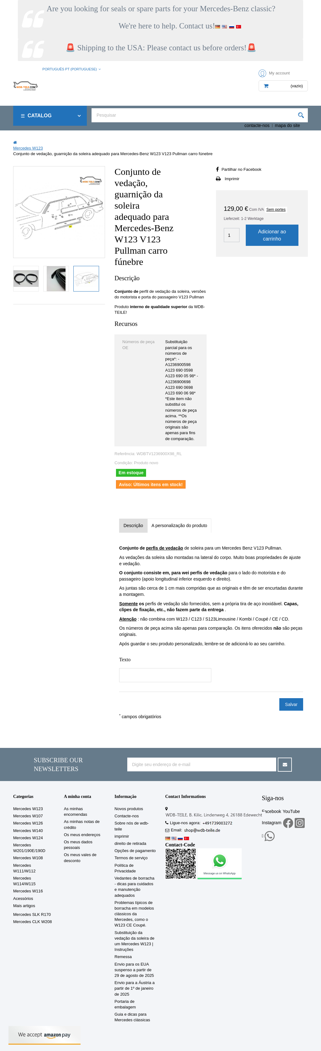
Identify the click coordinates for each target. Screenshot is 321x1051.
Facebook (271, 811)
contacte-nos (257, 125)
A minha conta (77, 796)
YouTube (291, 811)
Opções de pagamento (135, 850)
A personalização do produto (179, 525)
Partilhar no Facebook (241, 169)
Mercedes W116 (28, 891)
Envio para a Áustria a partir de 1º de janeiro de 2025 (134, 988)
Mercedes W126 (28, 823)
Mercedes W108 (28, 858)
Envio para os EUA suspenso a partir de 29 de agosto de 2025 (134, 970)
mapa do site (287, 125)
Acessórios (23, 898)
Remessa (123, 956)
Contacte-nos (126, 816)
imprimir (121, 836)
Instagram (271, 822)
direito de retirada (130, 843)
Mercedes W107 (28, 816)
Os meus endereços (82, 834)
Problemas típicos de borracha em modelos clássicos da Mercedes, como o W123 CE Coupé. (134, 914)
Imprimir (232, 178)
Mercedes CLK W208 (32, 921)
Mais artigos (24, 905)
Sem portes (276, 209)
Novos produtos (128, 808)
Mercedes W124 (28, 837)
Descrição (133, 525)
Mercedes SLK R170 (32, 914)
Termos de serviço (130, 858)
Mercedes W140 (28, 830)
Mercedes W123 (28, 808)
